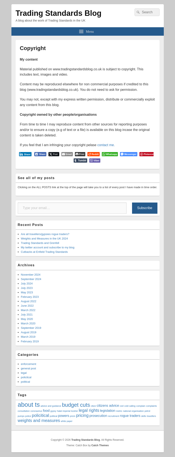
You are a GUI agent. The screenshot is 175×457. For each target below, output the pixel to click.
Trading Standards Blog (59, 13)
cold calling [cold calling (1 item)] (129, 406)
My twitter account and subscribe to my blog (47, 247)
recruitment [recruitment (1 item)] (113, 416)
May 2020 (27, 319)
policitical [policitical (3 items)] (40, 415)
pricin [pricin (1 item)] (72, 416)
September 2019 (31, 327)
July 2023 (27, 288)
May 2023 (27, 292)
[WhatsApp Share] (110, 154)
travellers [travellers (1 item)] (151, 416)
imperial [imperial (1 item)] (66, 411)
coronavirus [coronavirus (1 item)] (36, 411)
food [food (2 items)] (46, 410)
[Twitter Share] (53, 154)
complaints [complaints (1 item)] (151, 406)
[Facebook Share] (40, 154)
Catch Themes (100, 445)
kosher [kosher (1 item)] (74, 411)
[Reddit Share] (93, 154)
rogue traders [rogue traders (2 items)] (130, 416)
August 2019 (28, 332)
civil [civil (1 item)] (122, 406)
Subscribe (144, 208)
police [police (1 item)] (28, 416)
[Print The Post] (80, 154)
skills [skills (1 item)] (143, 416)
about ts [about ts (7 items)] (29, 404)
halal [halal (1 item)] (59, 411)
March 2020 (28, 323)
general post (28, 368)
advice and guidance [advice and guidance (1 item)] (50, 406)
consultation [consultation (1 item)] (24, 411)
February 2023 (30, 296)
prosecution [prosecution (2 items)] (98, 416)
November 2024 (31, 274)
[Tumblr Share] (80, 160)
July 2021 (27, 314)
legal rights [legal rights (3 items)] (89, 410)
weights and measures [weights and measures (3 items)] (39, 420)
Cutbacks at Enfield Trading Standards (44, 251)
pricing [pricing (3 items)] (82, 415)
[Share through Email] (67, 154)
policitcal (26, 377)
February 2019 (30, 341)
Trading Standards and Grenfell (40, 243)
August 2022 (28, 301)
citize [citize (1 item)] (93, 406)
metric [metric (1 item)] (119, 411)
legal (24, 372)
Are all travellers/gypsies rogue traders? (45, 234)
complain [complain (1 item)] (140, 406)
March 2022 (28, 310)
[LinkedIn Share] (25, 154)
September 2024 (31, 279)
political (25, 381)
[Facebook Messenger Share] (128, 154)
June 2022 (27, 305)
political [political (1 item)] (53, 416)
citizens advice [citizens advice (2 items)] (108, 405)
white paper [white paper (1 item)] (66, 421)
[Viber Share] (94, 160)
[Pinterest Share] (146, 154)
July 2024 (27, 283)
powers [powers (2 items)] (63, 416)
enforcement (28, 364)
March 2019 (28, 336)
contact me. (106, 145)
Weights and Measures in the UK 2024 (44, 238)
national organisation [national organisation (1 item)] (133, 411)
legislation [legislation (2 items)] (107, 410)
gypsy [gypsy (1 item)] (53, 411)
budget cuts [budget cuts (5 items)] (76, 405)
